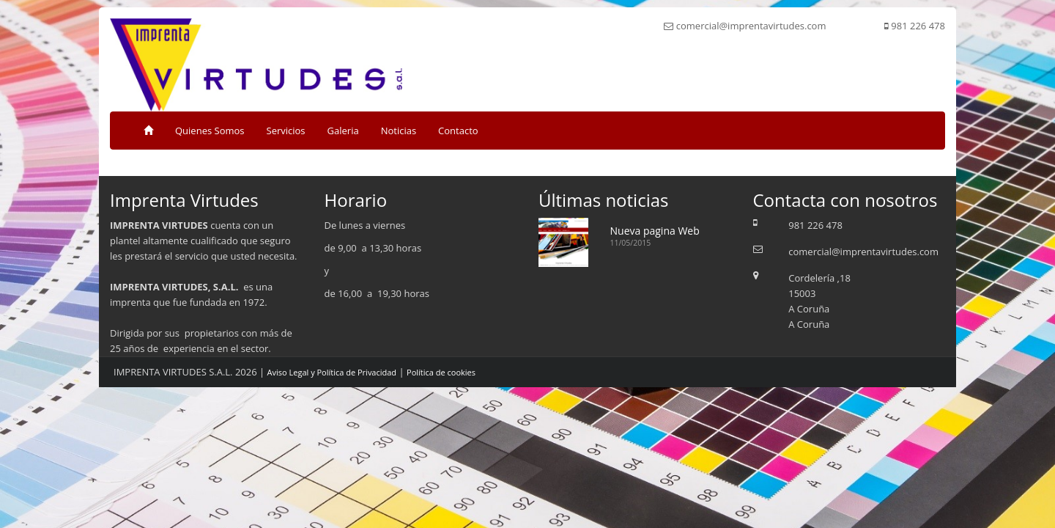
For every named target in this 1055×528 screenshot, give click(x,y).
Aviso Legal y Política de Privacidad (332, 372)
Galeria (343, 130)
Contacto (458, 130)
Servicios (286, 130)
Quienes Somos (210, 130)
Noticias (398, 130)
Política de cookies (441, 372)
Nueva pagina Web (655, 231)
